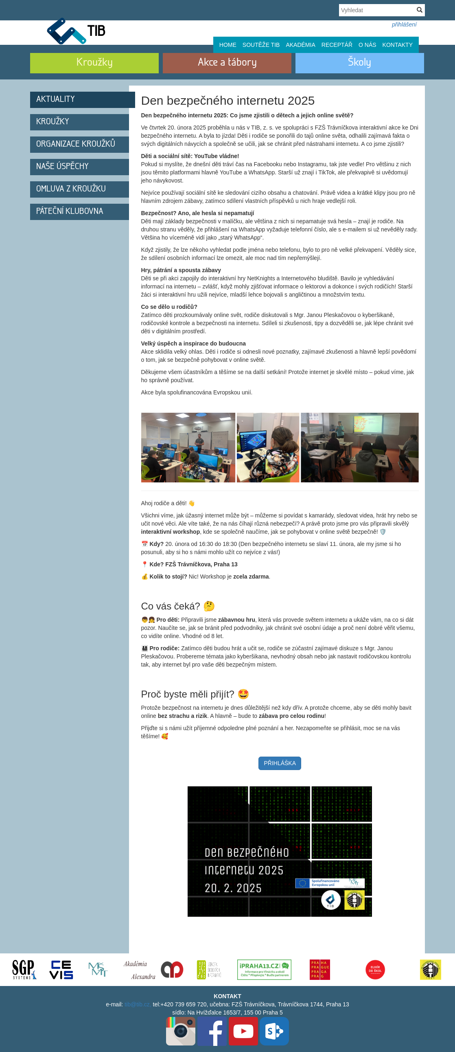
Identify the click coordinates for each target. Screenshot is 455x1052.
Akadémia (300, 45)
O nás (367, 45)
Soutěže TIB (261, 45)
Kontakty (398, 45)
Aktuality (55, 99)
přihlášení (404, 24)
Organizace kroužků (75, 144)
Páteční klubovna (69, 211)
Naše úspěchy (62, 167)
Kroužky (52, 122)
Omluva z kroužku (71, 189)
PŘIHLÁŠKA (280, 763)
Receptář (337, 45)
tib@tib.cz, (138, 1004)
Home (227, 45)
